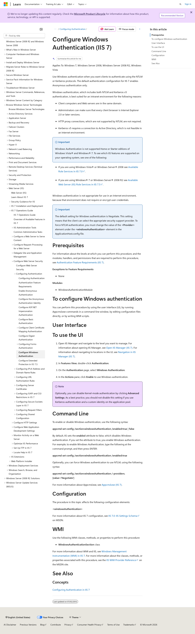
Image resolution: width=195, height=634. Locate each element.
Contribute (55, 624)
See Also (156, 63)
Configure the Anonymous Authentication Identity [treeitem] (31, 301)
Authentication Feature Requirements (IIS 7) (80, 262)
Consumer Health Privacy (89, 624)
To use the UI (158, 47)
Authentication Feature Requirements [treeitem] (30, 284)
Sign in (188, 3)
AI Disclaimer (10, 624)
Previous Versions (28, 624)
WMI (154, 59)
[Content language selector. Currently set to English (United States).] (18, 617)
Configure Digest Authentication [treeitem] (27, 337)
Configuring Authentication (73, 28)
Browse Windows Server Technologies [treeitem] (26, 109)
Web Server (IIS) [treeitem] (18, 192)
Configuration (158, 55)
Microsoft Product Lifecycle (89, 13)
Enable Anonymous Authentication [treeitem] (28, 292)
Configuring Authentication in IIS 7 (71, 589)
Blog (42, 624)
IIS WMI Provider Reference (121, 560)
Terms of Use (113, 624)
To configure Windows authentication (169, 38)
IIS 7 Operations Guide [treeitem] (24, 214)
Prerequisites (158, 34)
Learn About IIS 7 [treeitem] (19, 197)
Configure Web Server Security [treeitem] (26, 267)
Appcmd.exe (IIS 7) (112, 484)
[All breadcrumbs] (55, 29)
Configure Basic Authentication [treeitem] (26, 321)
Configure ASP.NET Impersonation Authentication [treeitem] (28, 311)
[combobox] (24, 35)
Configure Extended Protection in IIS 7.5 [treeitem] (28, 362)
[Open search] (180, 4)
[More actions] (140, 29)
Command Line (159, 51)
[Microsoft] (6, 4)
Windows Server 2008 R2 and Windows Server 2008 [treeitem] (25, 43)
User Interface (158, 42)
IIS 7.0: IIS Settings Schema (122, 515)
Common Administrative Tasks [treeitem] (28, 231)
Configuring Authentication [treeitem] (32, 278)
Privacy (67, 624)
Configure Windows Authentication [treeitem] (28, 354)
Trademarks (128, 624)
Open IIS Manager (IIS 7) (119, 347)
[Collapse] (41, 29)
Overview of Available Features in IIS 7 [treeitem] (29, 221)
